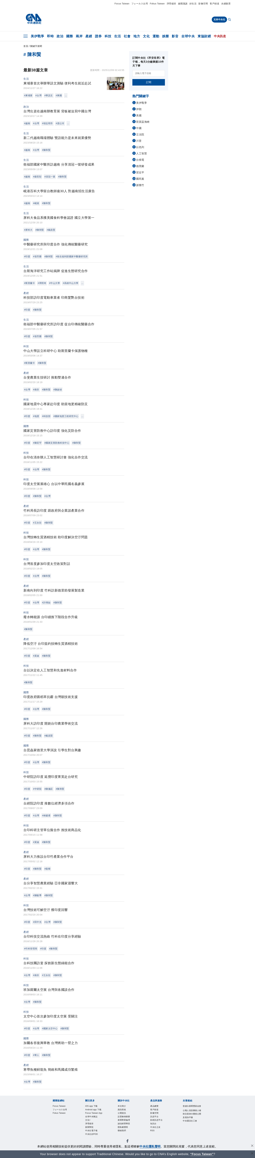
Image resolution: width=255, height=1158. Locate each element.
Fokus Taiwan (157, 3)
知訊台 (154, 1127)
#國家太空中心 (50, 1028)
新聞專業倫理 (126, 1123)
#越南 (27, 123)
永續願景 (226, 3)
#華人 (36, 1055)
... (66, 95)
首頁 (25, 46)
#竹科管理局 (30, 948)
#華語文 (48, 95)
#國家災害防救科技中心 (56, 443)
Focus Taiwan (121, 3)
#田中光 (37, 922)
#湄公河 (60, 123)
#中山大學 (54, 283)
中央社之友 (157, 1131)
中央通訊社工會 (191, 1134)
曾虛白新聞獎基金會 (191, 1108)
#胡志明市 (47, 123)
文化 (146, 36)
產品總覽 (156, 1106)
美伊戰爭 (37, 36)
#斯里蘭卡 (29, 283)
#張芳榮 (37, 256)
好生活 (193, 3)
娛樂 (165, 36)
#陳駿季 (37, 895)
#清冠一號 (49, 176)
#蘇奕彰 (37, 176)
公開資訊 (123, 1114)
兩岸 (79, 36)
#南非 (36, 389)
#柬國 (59, 95)
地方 (136, 36)
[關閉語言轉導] (252, 1153)
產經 (88, 36)
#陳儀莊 (48, 789)
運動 (156, 36)
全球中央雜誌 (93, 1127)
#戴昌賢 (51, 230)
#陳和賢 (46, 150)
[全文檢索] (230, 20)
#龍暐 (47, 868)
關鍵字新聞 (36, 46)
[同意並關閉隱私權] (252, 1146)
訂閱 (148, 82)
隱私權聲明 (125, 1131)
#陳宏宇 (37, 443)
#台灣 (38, 95)
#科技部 (46, 416)
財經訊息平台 (158, 1123)
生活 (117, 36)
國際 (69, 36)
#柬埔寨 (28, 95)
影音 (175, 36)
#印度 (27, 256)
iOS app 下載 (93, 1106)
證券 (98, 36)
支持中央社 (219, 19)
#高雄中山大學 (70, 283)
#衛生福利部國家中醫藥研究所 (72, 256)
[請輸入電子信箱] (148, 73)
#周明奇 (42, 283)
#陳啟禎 (57, 389)
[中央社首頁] (33, 19)
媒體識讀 (183, 3)
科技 (108, 36)
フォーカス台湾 (139, 3)
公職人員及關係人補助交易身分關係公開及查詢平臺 (191, 1121)
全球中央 (188, 36)
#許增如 (46, 602)
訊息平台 (156, 1119)
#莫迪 (36, 655)
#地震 (36, 416)
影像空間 (203, 3)
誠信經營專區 (126, 1127)
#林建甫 (46, 815)
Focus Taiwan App (94, 1121)
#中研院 (37, 789)
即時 (50, 36)
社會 (127, 36)
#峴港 (36, 203)
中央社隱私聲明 (150, 1146)
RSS (153, 1136)
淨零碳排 (171, 3)
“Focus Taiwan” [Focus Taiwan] (202, 1154)
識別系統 (123, 1110)
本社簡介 (123, 1106)
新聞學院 (91, 1140)
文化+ (89, 1131)
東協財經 (204, 36)
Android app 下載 (94, 1112)
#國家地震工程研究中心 (65, 416)
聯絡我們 (123, 1136)
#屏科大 (28, 230)
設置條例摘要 (126, 1119)
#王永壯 (37, 522)
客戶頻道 (214, 3)
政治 (60, 36)
